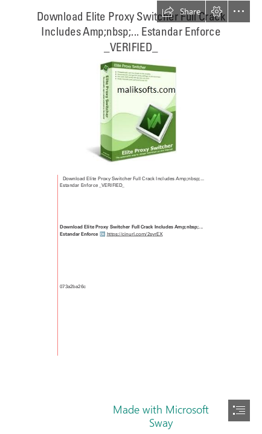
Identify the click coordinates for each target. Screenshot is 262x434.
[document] (131, 217)
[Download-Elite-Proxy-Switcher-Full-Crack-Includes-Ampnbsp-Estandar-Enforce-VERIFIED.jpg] (131, 111)
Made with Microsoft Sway (161, 416)
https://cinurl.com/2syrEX (135, 234)
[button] (181, 11)
